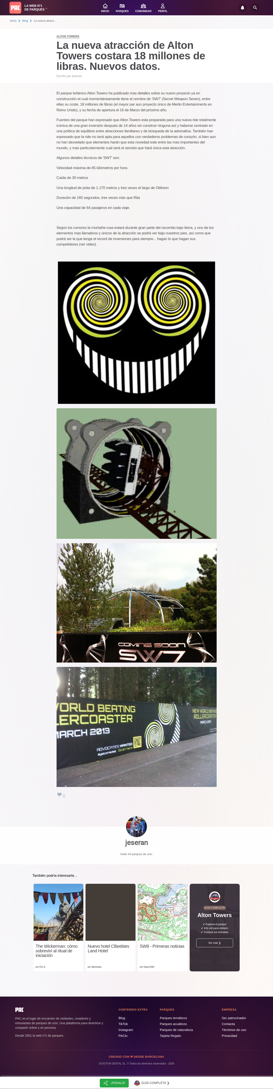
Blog (25, 20)
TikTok (123, 1024)
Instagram (125, 1030)
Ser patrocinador (234, 1018)
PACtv (122, 1036)
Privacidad (229, 1036)
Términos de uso (234, 1030)
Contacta (228, 1024)
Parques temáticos (173, 1018)
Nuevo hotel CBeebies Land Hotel (108, 948)
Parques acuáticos (173, 1024)
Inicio (13, 20)
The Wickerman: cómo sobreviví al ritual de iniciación (57, 951)
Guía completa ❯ (152, 1083)
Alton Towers (68, 36)
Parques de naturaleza (176, 1030)
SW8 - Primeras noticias (162, 946)
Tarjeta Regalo (170, 1036)
